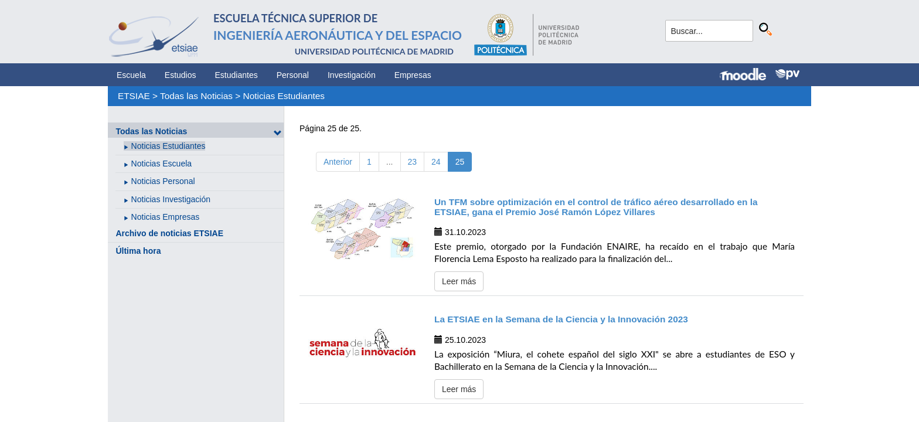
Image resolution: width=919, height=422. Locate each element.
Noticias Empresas (165, 217)
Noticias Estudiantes (284, 96)
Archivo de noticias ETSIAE (169, 233)
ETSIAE (134, 96)
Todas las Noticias (196, 96)
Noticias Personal (163, 181)
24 (436, 161)
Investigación (352, 75)
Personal (293, 75)
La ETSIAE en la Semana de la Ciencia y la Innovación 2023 (561, 319)
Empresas (412, 75)
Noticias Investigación (170, 199)
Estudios (180, 75)
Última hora (138, 251)
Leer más (459, 281)
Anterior (338, 161)
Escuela (131, 75)
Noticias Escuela (161, 163)
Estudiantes (236, 75)
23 (412, 161)
